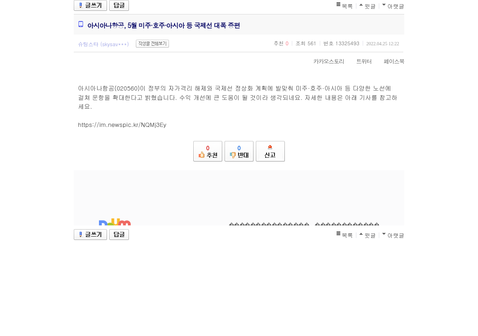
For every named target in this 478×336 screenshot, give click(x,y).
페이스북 (389, 61)
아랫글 (395, 6)
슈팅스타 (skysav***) (103, 44)
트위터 (359, 61)
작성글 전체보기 (152, 44)
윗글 (370, 6)
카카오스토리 (324, 61)
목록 (347, 6)
